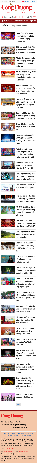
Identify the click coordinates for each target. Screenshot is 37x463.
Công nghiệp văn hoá (19, 25)
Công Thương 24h (16, 21)
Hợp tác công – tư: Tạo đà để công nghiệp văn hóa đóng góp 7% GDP (25, 198)
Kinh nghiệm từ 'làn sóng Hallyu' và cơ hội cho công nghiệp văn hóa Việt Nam (25, 90)
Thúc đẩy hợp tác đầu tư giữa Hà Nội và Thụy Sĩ (25, 126)
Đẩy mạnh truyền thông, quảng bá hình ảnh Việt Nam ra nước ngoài (25, 368)
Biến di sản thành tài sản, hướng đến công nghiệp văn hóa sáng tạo (25, 247)
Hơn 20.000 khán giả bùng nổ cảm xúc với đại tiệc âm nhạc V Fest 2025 (26, 355)
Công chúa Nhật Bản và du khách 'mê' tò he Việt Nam (26, 342)
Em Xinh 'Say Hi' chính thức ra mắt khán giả (25, 395)
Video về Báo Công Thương (25, 433)
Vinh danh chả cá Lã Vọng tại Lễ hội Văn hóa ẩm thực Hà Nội (24, 165)
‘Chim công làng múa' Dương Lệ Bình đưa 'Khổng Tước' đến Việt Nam (25, 139)
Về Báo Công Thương (8, 433)
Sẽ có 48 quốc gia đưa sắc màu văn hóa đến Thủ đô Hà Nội (25, 320)
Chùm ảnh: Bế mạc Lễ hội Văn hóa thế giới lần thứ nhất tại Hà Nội (26, 270)
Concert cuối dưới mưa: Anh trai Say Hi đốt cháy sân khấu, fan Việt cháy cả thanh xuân (25, 383)
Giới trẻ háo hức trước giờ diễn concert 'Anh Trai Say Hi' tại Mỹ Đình (25, 49)
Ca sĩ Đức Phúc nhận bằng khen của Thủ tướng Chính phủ (25, 331)
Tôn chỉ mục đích (25, 435)
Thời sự (6, 21)
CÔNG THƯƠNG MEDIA (8, 13)
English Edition (30, 1)
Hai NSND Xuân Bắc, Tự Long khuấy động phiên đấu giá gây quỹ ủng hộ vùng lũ (25, 283)
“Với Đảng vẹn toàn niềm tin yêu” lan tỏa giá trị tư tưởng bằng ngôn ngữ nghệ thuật (25, 153)
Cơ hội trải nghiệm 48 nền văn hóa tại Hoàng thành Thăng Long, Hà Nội (25, 296)
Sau (18, 405)
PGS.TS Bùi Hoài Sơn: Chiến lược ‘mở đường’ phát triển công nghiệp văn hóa (25, 211)
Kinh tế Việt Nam (23, 13)
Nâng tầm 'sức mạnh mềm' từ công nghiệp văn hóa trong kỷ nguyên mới (25, 37)
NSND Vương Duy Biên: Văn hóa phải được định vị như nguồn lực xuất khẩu (26, 76)
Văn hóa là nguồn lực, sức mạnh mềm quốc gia (25, 187)
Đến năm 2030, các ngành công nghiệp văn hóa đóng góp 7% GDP (26, 223)
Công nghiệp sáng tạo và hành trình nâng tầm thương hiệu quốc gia (26, 176)
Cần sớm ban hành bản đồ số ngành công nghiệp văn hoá (26, 259)
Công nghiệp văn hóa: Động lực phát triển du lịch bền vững (25, 234)
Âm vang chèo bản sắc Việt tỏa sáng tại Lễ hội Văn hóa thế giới (25, 309)
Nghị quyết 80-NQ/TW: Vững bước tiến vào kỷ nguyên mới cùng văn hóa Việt (25, 103)
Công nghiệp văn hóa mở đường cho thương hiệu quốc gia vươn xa (25, 115)
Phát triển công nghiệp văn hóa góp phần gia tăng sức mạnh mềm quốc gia (25, 62)
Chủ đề (4, 25)
